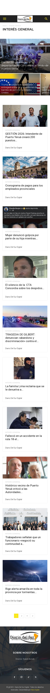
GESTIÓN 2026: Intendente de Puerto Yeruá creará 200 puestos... (23, 137)
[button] (4, 18)
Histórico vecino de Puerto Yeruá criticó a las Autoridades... (22, 489)
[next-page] (32, 616)
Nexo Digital (35, 690)
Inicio (5, 26)
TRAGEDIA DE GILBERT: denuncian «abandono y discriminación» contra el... (22, 338)
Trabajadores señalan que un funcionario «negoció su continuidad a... (23, 540)
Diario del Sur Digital (13, 148)
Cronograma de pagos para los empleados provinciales (24, 187)
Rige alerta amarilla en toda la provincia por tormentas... (23, 590)
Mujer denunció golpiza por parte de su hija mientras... (22, 237)
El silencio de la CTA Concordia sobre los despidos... (24, 286)
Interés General (12, 130)
